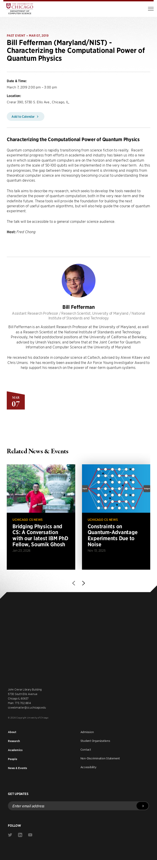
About (12, 732)
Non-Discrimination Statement (100, 758)
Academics (15, 750)
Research (14, 741)
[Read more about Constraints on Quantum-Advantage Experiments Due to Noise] (116, 516)
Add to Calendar (25, 116)
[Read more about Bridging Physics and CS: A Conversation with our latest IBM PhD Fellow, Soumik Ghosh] (41, 516)
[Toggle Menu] (151, 9)
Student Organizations (95, 741)
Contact (85, 749)
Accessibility (88, 767)
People (12, 759)
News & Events (17, 768)
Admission (87, 732)
